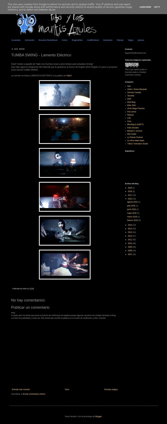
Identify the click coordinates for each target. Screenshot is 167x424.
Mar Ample (131, 134)
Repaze (130, 115)
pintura (141, 40)
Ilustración (107, 40)
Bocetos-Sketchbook (48, 40)
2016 (130, 199)
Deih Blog (131, 102)
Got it (157, 7)
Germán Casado (134, 92)
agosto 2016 (132, 202)
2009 (130, 247)
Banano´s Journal (134, 131)
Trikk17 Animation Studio (137, 144)
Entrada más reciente (21, 389)
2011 (130, 240)
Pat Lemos (131, 112)
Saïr (129, 86)
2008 (130, 251)
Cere (129, 121)
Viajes (130, 40)
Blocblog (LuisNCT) (135, 124)
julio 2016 (131, 206)
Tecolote (130, 96)
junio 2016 (131, 209)
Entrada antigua (111, 389)
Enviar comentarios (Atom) (34, 394)
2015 (130, 225)
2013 (130, 232)
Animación (29, 40)
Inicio (67, 389)
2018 (130, 191)
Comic (65, 40)
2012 (130, 236)
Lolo (129, 118)
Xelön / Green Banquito (137, 89)
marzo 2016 (132, 217)
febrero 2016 (132, 220)
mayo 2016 (132, 213)
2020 (130, 188)
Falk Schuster (133, 128)
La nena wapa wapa (135, 140)
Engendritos (77, 40)
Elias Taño (131, 105)
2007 (130, 254)
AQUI (69, 75)
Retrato (120, 40)
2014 (130, 229)
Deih (129, 99)
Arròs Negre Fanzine (136, 108)
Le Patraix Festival (135, 137)
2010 (130, 243)
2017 (130, 195)
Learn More (145, 7)
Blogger (98, 416)
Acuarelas (15, 40)
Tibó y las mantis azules (135, 69)
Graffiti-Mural (93, 40)
